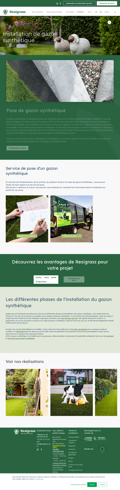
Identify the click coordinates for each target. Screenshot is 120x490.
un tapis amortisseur (79, 329)
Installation (80, 12)
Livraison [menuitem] (71, 449)
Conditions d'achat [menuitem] (72, 441)
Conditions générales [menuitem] (72, 454)
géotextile (20, 331)
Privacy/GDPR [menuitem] (73, 437)
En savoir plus (39, 479)
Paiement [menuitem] (71, 446)
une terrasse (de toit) (69, 318)
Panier (89, 12)
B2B (96, 12)
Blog (101, 12)
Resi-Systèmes (70, 12)
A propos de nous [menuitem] (75, 470)
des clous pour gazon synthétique (21, 338)
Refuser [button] (102, 484)
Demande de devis (107, 3)
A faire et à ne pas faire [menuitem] (75, 466)
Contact (107, 12)
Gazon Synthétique (37, 12)
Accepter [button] (92, 484)
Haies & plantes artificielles (54, 12)
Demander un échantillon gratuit (79, 3)
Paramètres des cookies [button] (78, 484)
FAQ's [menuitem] (70, 461)
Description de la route (59, 446)
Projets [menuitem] (71, 458)
